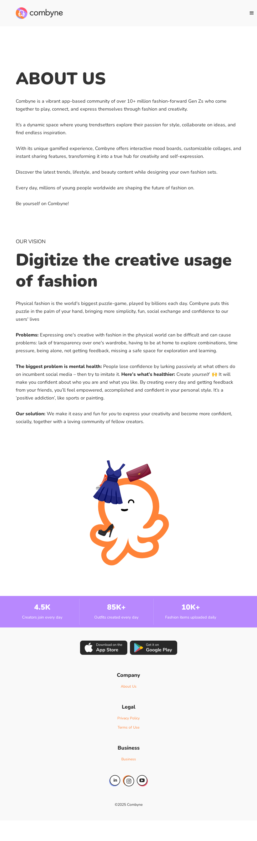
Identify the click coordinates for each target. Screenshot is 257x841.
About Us (129, 686)
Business (128, 759)
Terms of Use (128, 727)
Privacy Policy (128, 718)
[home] (39, 13)
